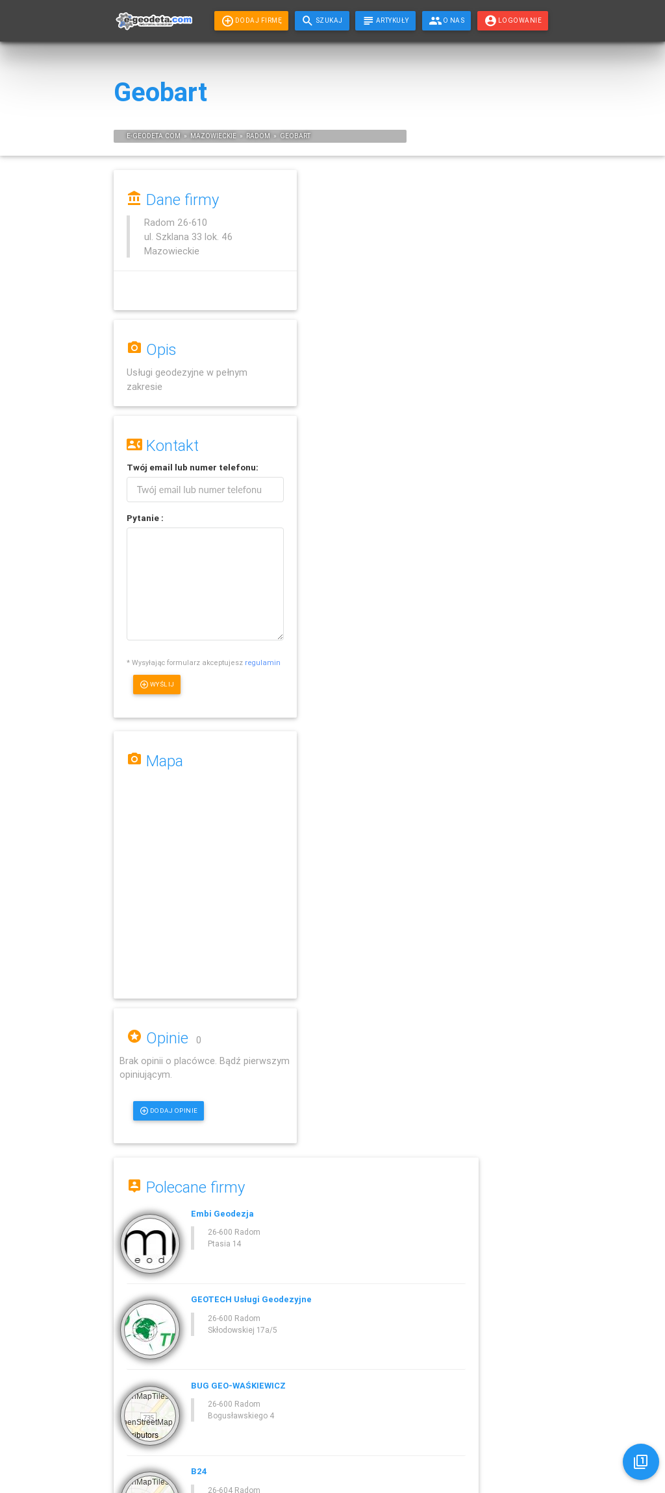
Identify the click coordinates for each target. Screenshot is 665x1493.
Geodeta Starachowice (528, 294)
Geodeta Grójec (518, 349)
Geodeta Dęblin (518, 331)
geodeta (147, 136)
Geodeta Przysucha (522, 249)
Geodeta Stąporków (522, 313)
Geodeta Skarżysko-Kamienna (522, 272)
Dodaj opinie (358, 549)
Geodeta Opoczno (519, 394)
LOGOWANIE (513, 20)
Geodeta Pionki (518, 231)
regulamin (144, 676)
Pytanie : (145, 518)
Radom (258, 136)
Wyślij (157, 699)
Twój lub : (192, 467)
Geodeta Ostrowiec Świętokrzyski (528, 372)
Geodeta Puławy (518, 413)
